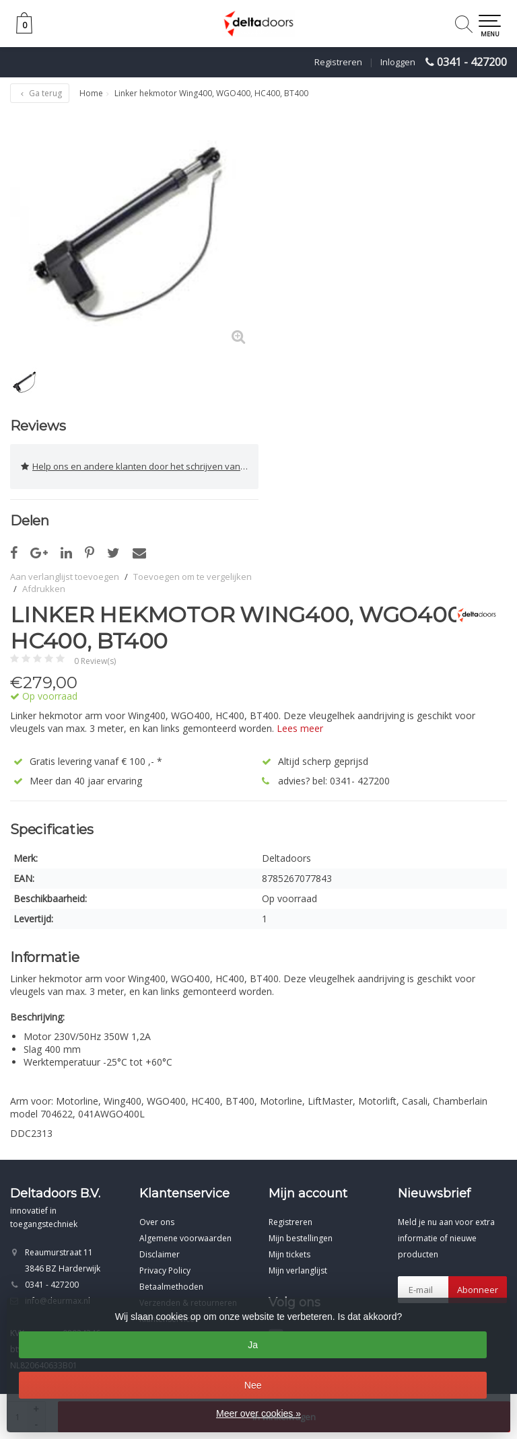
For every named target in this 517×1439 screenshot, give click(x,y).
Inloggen (397, 62)
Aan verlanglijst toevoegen (64, 576)
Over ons (156, 1222)
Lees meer (300, 728)
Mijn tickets (289, 1254)
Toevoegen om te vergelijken (192, 576)
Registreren (338, 62)
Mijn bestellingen (301, 1238)
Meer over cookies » (258, 1413)
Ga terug (40, 93)
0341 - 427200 (472, 61)
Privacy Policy (165, 1270)
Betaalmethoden (171, 1286)
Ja (253, 1344)
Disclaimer (159, 1254)
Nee (253, 1385)
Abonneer (477, 1290)
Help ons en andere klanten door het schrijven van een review (139, 466)
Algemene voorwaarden (185, 1238)
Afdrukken (43, 589)
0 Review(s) (95, 661)
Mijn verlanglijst (298, 1270)
